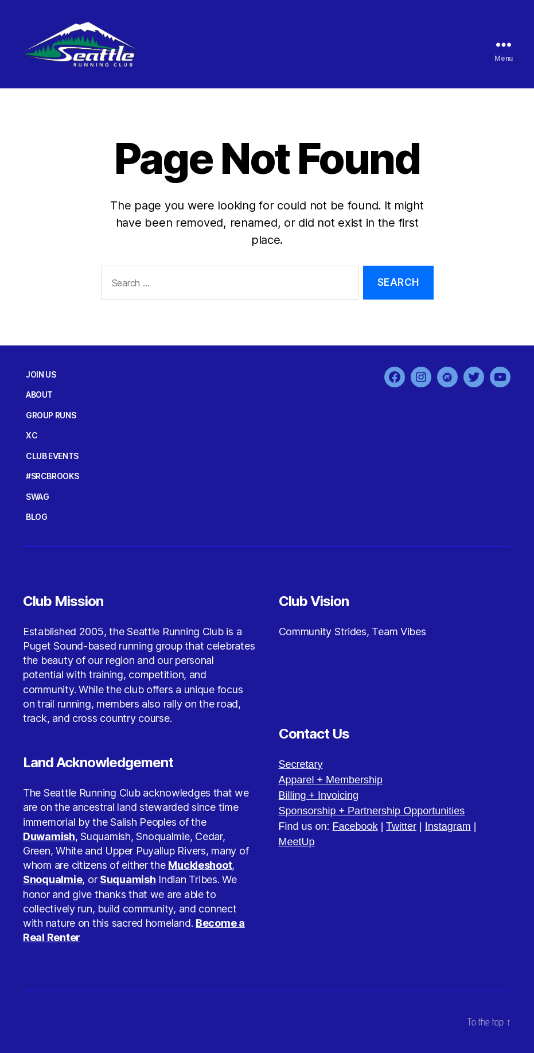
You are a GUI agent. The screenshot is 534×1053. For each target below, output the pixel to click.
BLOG (36, 517)
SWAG (37, 497)
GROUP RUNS (51, 415)
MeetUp (297, 842)
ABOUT (39, 394)
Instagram (448, 826)
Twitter (401, 826)
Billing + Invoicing (319, 795)
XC (31, 435)
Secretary (301, 764)
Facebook (355, 826)
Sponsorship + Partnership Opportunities (372, 811)
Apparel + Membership (331, 780)
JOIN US (41, 374)
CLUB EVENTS (52, 456)
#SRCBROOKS (52, 476)
